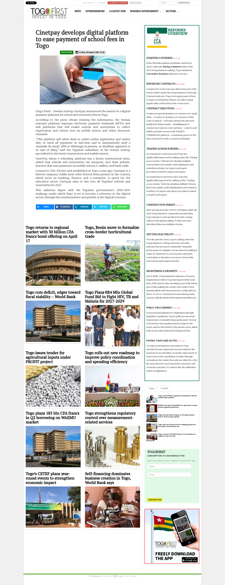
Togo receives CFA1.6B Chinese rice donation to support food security (177, 435)
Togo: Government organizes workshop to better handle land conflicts (177, 397)
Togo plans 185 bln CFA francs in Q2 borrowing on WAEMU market (52, 417)
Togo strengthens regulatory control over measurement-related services (110, 417)
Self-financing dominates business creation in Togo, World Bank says (108, 478)
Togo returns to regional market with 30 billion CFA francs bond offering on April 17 (51, 234)
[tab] (150, 388)
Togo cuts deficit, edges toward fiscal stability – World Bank (53, 294)
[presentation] (170, 486)
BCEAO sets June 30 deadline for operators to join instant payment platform (177, 406)
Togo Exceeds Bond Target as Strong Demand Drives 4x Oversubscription (176, 416)
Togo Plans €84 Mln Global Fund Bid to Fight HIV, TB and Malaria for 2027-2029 (111, 297)
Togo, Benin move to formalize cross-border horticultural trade (112, 232)
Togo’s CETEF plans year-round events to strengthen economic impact (50, 478)
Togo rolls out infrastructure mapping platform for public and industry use (177, 425)
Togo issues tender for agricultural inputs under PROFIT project (48, 357)
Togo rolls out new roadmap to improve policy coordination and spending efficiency (112, 357)
